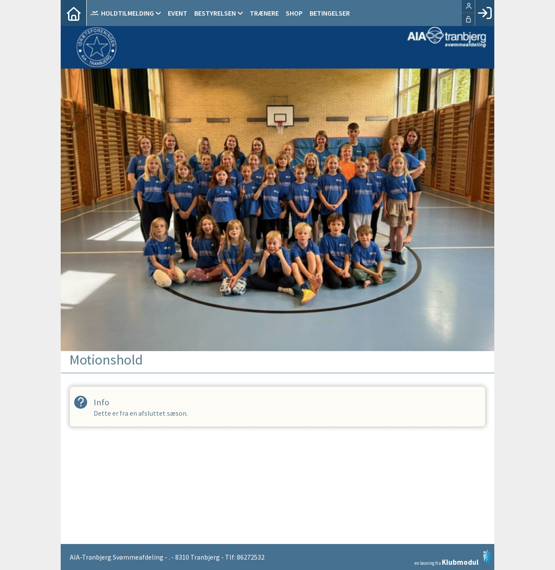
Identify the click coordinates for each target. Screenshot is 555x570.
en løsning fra (453, 557)
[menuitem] (74, 13)
